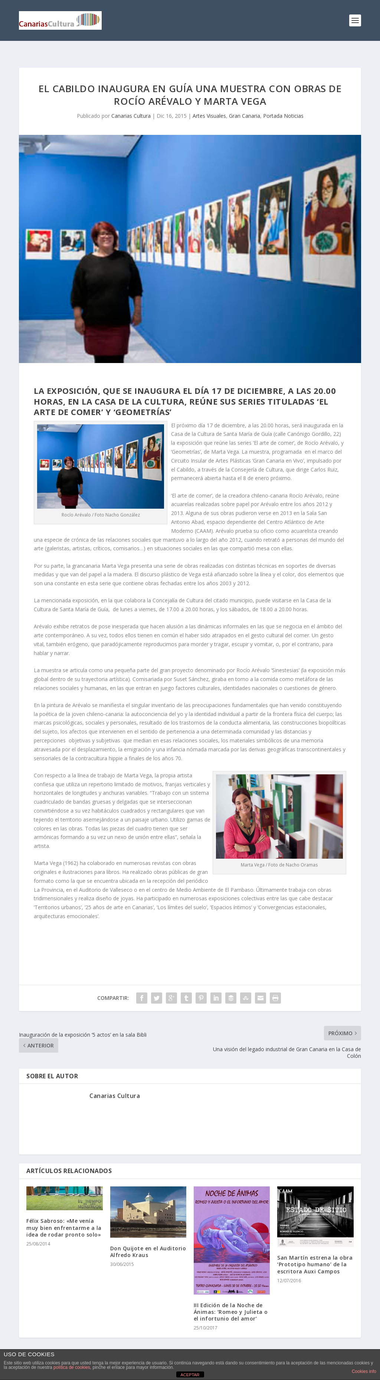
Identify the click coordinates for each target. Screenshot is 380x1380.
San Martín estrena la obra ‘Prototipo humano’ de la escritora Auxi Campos (315, 1252)
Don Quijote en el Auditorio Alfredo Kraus (148, 1240)
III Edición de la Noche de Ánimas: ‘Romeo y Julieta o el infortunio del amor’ (231, 1300)
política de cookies (71, 1367)
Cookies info (364, 1371)
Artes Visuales (209, 103)
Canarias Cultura (131, 103)
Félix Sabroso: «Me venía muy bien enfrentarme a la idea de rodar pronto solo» (64, 1215)
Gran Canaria (244, 103)
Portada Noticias (283, 103)
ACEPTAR (189, 1375)
